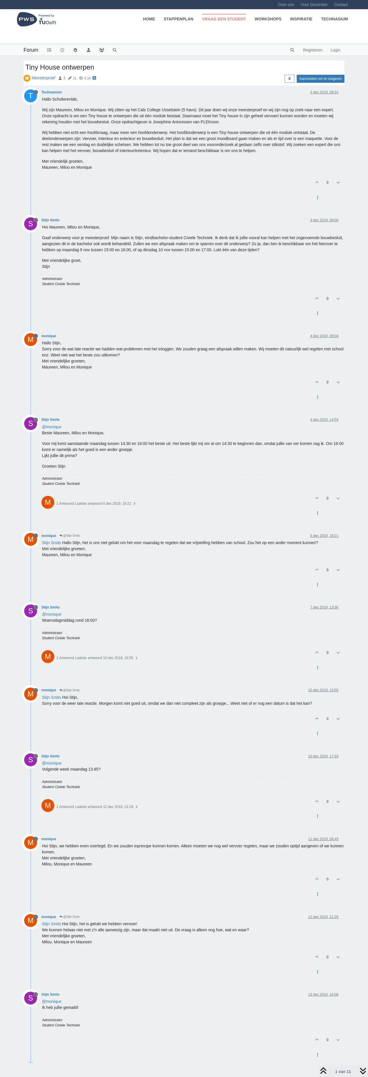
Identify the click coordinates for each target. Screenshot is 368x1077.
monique (48, 336)
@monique (52, 427)
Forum (31, 50)
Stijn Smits (50, 220)
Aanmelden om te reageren (320, 79)
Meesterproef (43, 78)
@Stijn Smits (70, 535)
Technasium (51, 92)
